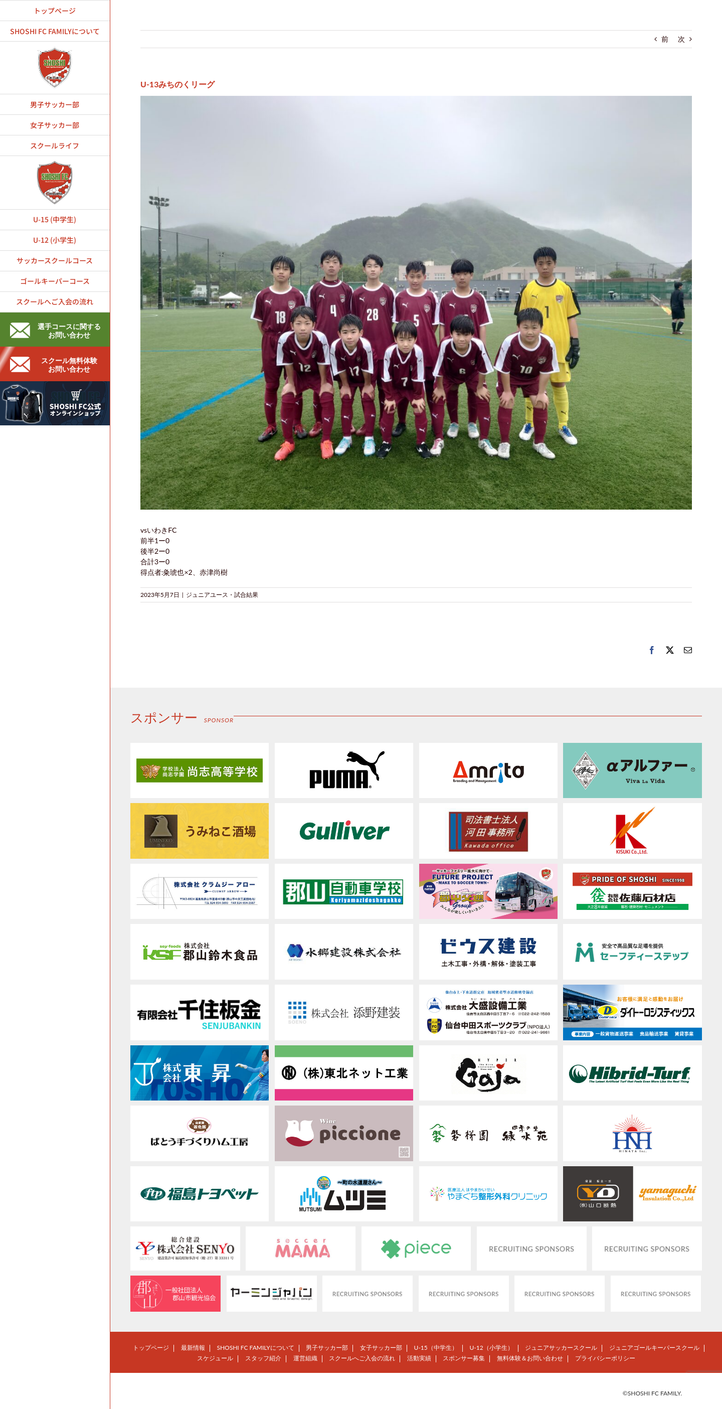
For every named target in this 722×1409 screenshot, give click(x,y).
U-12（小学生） (491, 1347)
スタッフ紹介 (263, 1358)
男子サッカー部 (327, 1347)
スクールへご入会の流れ (362, 1358)
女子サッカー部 (381, 1347)
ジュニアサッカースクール (561, 1347)
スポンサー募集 (464, 1358)
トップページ (151, 1347)
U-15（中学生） (436, 1347)
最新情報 (193, 1347)
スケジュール (215, 1358)
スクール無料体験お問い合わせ (53, 364)
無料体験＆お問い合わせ (530, 1358)
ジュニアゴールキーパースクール (654, 1347)
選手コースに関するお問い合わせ (55, 330)
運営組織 (305, 1358)
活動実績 (419, 1358)
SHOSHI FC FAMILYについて (255, 1347)
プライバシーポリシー (605, 1358)
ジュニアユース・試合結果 (222, 594)
